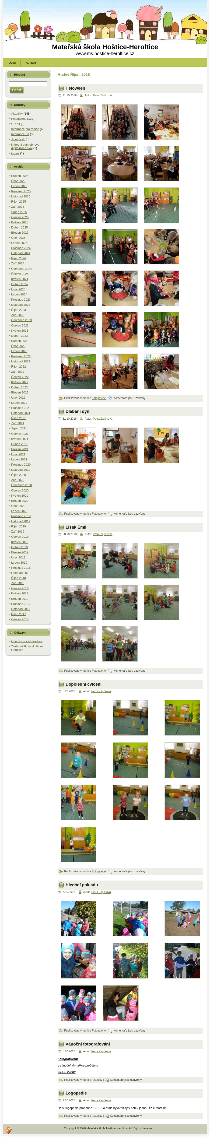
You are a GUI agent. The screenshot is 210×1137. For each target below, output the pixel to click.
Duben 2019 (19, 547)
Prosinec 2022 (21, 356)
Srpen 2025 (19, 212)
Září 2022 (17, 371)
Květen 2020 (19, 495)
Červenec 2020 (21, 485)
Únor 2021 (18, 454)
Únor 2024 (18, 289)
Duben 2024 (19, 284)
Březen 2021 (19, 449)
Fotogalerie (18, 118)
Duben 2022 (19, 387)
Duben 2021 (19, 444)
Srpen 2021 (19, 428)
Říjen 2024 (18, 258)
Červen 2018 (19, 588)
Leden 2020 (19, 511)
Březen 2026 (19, 176)
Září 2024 (17, 263)
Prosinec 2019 (21, 516)
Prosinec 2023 (21, 299)
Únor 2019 (18, 557)
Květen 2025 (19, 222)
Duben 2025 (19, 227)
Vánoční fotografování (88, 1044)
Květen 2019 (19, 542)
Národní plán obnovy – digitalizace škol (26, 146)
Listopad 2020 (20, 469)
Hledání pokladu (82, 885)
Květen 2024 (19, 279)
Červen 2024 (19, 274)
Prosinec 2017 (21, 604)
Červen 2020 (19, 490)
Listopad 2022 (20, 361)
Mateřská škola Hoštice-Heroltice (105, 47)
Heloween (75, 88)
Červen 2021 (19, 433)
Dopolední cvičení (84, 684)
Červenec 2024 (21, 268)
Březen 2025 (19, 232)
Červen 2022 (19, 377)
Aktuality (17, 113)
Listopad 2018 (20, 573)
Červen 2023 (19, 325)
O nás (15, 153)
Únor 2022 (18, 397)
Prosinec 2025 (21, 191)
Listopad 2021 (20, 413)
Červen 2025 (19, 217)
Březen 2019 (19, 552)
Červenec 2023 (21, 320)
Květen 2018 (19, 593)
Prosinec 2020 (21, 464)
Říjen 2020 (18, 475)
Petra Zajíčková (102, 95)
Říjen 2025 (18, 201)
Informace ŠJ (20, 134)
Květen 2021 (19, 439)
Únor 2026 (18, 181)
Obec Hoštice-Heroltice (26, 641)
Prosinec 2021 (21, 408)
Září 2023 (17, 315)
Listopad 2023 (20, 304)
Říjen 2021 (18, 418)
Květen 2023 (19, 330)
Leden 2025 (19, 243)
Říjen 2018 (18, 578)
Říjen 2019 (18, 526)
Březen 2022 (19, 392)
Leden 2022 (19, 402)
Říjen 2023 (18, 310)
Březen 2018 (19, 598)
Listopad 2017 (20, 609)
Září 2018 (17, 583)
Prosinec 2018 (21, 567)
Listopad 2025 (20, 196)
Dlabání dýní (78, 411)
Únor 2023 (18, 346)
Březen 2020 (19, 500)
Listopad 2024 (20, 253)
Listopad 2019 (20, 521)
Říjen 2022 (18, 366)
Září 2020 (17, 480)
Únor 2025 (18, 237)
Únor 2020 (18, 506)
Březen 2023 (19, 341)
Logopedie (76, 1093)
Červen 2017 (19, 619)
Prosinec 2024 (21, 248)
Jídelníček (18, 139)
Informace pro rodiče (25, 129)
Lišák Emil (76, 527)
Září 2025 (17, 206)
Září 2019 (17, 531)
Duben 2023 (19, 335)
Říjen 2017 (18, 614)
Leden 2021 (19, 459)
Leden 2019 (19, 562)
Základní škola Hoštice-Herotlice (27, 648)
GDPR (15, 124)
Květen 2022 (19, 382)
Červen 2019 (19, 536)
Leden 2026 (19, 186)
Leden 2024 (19, 294)
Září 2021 (17, 423)
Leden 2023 (19, 351)
